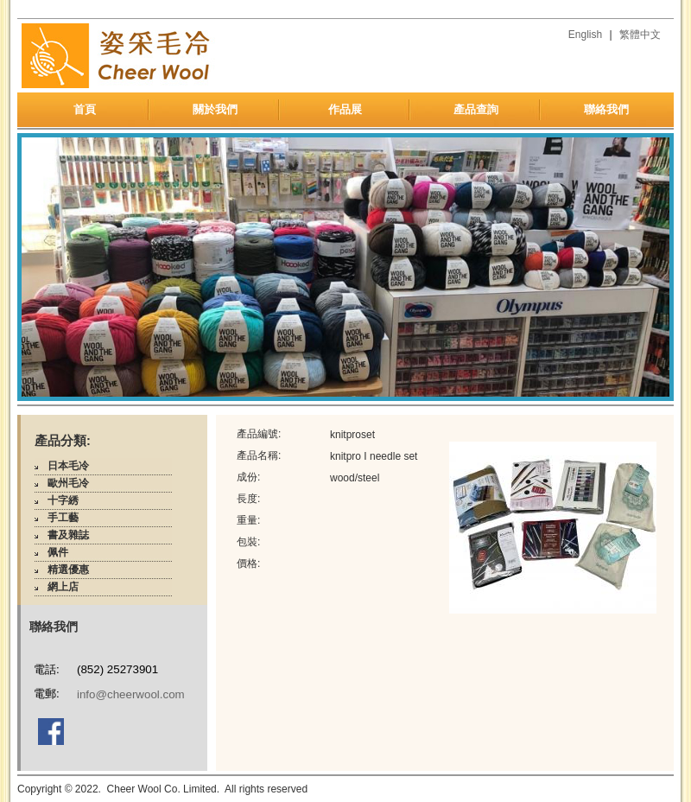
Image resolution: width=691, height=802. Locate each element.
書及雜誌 (68, 535)
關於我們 (215, 109)
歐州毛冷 (68, 483)
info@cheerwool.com (131, 694)
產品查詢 (475, 109)
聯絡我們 (606, 109)
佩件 (58, 552)
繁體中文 (640, 35)
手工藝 (63, 518)
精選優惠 (68, 569)
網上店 (63, 587)
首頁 (84, 109)
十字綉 (63, 500)
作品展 (345, 109)
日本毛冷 (68, 466)
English (585, 35)
